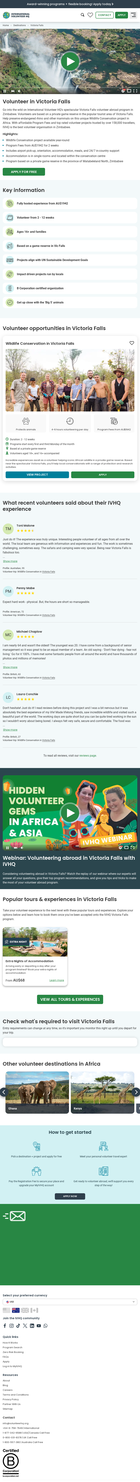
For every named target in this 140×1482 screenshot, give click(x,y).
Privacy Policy (11, 1399)
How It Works (10, 1342)
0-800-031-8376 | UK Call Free (20, 1437)
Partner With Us (12, 1404)
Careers (8, 1390)
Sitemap (8, 1409)
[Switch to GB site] (25, 1310)
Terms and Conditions (16, 1394)
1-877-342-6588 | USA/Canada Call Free (26, 1433)
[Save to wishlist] (131, 343)
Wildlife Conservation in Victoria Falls (40, 343)
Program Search (12, 1347)
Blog (5, 1385)
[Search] (82, 15)
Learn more (57, 980)
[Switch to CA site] (35, 1310)
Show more (10, 561)
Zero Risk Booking (13, 1352)
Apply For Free (24, 171)
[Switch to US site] (7, 1310)
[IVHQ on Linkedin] (32, 1325)
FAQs (6, 1357)
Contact (104, 15)
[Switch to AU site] (16, 1310)
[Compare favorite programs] (90, 15)
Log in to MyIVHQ (12, 1366)
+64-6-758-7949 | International (21, 1428)
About (6, 1380)
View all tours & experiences (70, 999)
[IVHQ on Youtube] (39, 1325)
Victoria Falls (48, 571)
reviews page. (88, 755)
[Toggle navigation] (133, 15)
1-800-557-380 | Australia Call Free (23, 1442)
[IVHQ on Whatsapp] (45, 1325)
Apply (121, 15)
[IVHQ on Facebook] (5, 1325)
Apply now (70, 1196)
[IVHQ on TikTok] (18, 1325)
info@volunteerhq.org (16, 1423)
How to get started (70, 1132)
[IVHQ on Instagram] (11, 1325)
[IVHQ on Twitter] (25, 1325)
